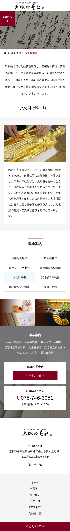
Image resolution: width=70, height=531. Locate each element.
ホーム (35, 482)
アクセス (35, 501)
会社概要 (35, 494)
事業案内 (35, 488)
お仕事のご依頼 (35, 375)
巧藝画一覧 (35, 513)
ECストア (35, 507)
